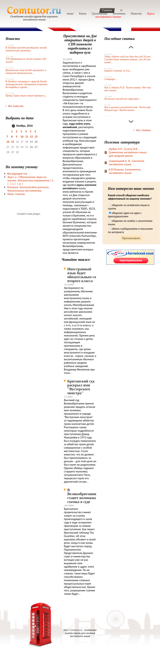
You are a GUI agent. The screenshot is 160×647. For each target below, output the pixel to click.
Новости (136, 13)
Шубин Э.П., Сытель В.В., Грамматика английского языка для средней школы (128, 152)
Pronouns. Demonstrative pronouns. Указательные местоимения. (28, 188)
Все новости (15, 106)
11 (26, 136)
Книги (82, 13)
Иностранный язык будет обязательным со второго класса (81, 275)
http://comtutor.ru (73, 630)
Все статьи (143, 130)
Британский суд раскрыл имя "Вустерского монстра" (80, 387)
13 (36, 136)
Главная (107, 10)
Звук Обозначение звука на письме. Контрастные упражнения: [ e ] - (30, 180)
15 (12, 141)
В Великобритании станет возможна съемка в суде (81, 496)
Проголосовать (131, 238)
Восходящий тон (17, 173)
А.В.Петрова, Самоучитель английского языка (125, 171)
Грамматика (99, 13)
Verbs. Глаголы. (16, 194)
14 (7, 141)
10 (22, 136)
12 (31, 136)
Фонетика (119, 13)
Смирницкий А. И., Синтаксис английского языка (126, 162)
